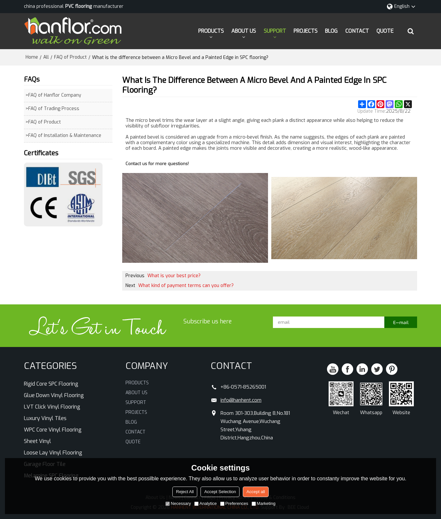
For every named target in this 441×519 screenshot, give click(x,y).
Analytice (205, 503)
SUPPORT (275, 31)
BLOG (331, 31)
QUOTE (384, 31)
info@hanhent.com (240, 400)
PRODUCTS (211, 31)
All (46, 57)
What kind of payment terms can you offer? (186, 285)
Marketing (264, 503)
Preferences (234, 503)
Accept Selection (220, 491)
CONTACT (357, 31)
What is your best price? (174, 276)
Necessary (178, 503)
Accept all (255, 491)
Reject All (185, 491)
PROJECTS (305, 31)
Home (32, 57)
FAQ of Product (70, 57)
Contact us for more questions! (157, 163)
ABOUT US (243, 31)
